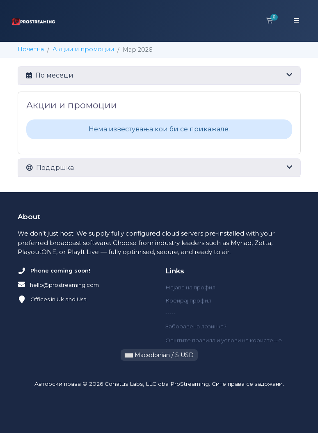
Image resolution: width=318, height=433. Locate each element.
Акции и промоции (83, 49)
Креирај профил (188, 300)
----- (170, 313)
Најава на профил (190, 287)
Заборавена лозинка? (195, 326)
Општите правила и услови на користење (223, 340)
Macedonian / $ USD (159, 355)
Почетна (31, 49)
